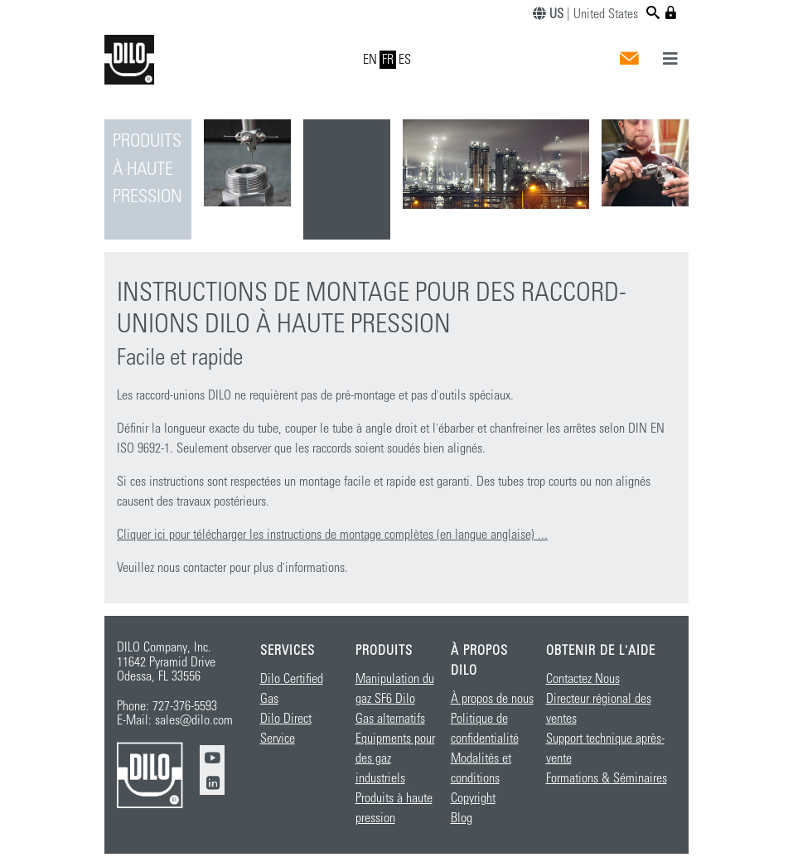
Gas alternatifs (390, 718)
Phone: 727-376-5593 (167, 706)
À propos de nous (492, 698)
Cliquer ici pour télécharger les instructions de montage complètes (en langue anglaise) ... (332, 534)
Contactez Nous (583, 678)
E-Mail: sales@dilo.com (175, 720)
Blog (461, 818)
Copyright (473, 798)
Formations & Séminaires (606, 778)
